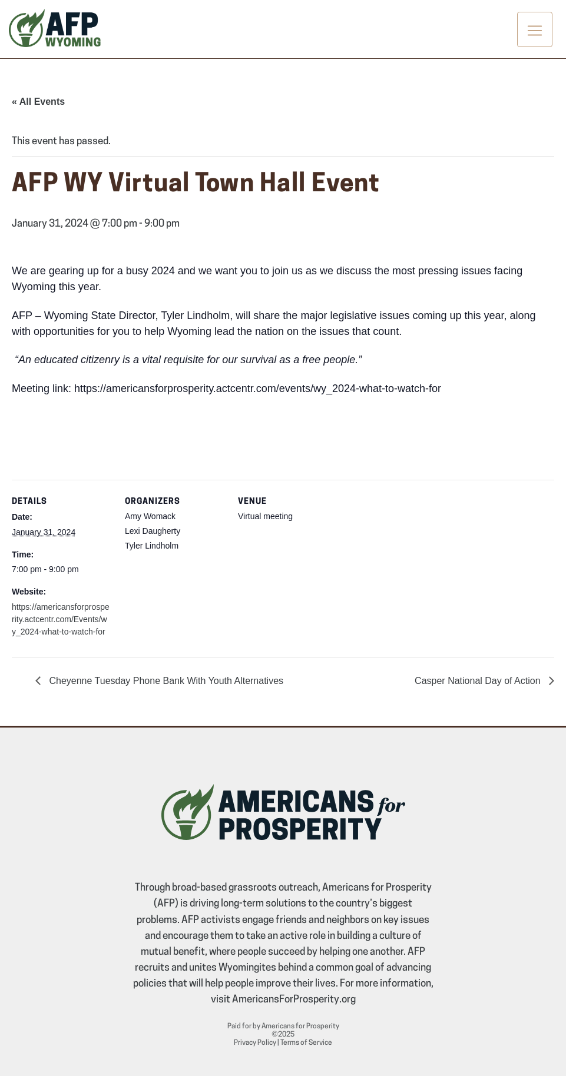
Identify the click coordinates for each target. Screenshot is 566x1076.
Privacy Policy (255, 1043)
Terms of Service (306, 1043)
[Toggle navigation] (534, 29)
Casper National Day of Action (479, 681)
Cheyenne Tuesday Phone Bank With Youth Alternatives (165, 681)
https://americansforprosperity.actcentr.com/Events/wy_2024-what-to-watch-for (61, 619)
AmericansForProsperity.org (294, 1000)
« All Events (38, 102)
